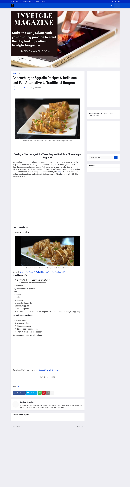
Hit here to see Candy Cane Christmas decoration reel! (101, 114)
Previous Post (16, 427)
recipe (59, 172)
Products (43, 1)
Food (19, 73)
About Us (18, 1)
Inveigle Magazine (27, 402)
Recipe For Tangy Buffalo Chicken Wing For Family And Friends (45, 272)
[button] (112, 5)
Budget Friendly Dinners (48, 370)
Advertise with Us (27, 1)
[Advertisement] (30, 194)
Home (12, 1)
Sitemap (37, 1)
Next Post (80, 427)
